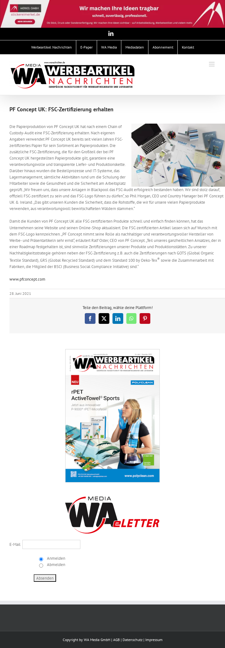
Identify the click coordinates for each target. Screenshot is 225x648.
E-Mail (14, 544)
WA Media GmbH (97, 639)
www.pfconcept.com (27, 279)
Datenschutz (132, 639)
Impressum (154, 639)
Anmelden (55, 558)
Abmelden (55, 564)
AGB (116, 639)
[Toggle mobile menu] (212, 64)
